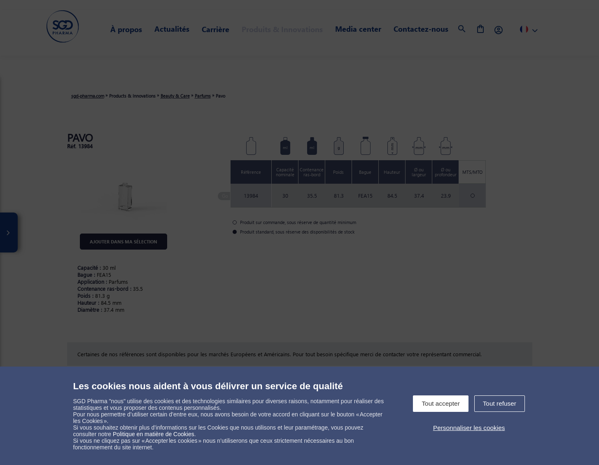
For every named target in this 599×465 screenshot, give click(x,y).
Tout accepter (440, 403)
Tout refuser (499, 403)
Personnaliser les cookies (469, 427)
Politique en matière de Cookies (153, 434)
